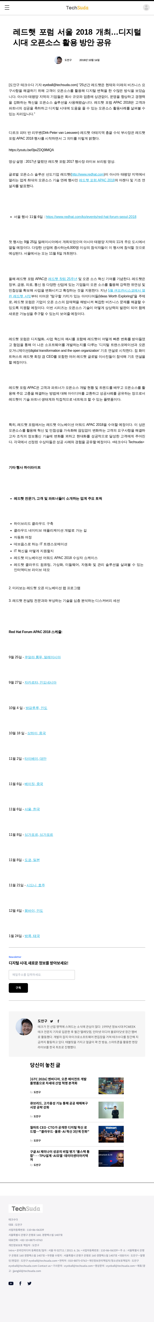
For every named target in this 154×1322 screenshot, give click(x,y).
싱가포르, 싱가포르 (39, 834)
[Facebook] (58, 1021)
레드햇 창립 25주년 (62, 279)
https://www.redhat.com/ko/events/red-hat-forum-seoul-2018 (91, 217)
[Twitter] (51, 1021)
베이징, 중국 (34, 784)
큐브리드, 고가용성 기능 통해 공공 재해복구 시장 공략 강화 (59, 1105)
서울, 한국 (32, 809)
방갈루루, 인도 (36, 708)
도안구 (68, 60)
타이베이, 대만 (35, 758)
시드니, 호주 (35, 885)
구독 (18, 988)
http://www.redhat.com (87, 174)
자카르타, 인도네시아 (40, 682)
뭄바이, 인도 (34, 910)
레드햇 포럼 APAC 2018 (97, 180)
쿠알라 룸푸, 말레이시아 (43, 657)
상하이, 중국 (36, 733)
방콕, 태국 (32, 936)
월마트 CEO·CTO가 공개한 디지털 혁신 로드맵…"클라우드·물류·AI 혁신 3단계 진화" (59, 1130)
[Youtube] (11, 1283)
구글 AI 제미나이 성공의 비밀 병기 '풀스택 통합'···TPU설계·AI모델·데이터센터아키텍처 (60, 1156)
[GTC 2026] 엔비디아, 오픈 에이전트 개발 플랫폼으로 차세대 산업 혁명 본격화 (58, 1081)
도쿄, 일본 (32, 860)
